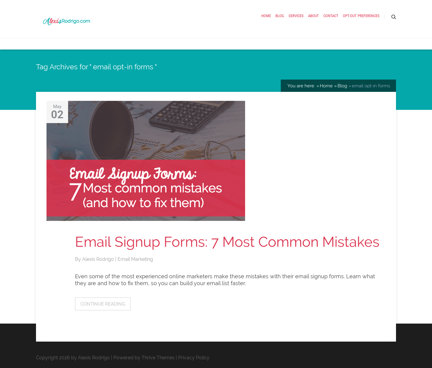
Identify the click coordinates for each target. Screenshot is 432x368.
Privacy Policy (193, 357)
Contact (330, 16)
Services (296, 16)
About (313, 16)
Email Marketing (135, 259)
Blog (279, 16)
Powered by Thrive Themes (144, 357)
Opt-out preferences (361, 16)
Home (266, 16)
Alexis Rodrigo (98, 259)
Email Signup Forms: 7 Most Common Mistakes (227, 242)
